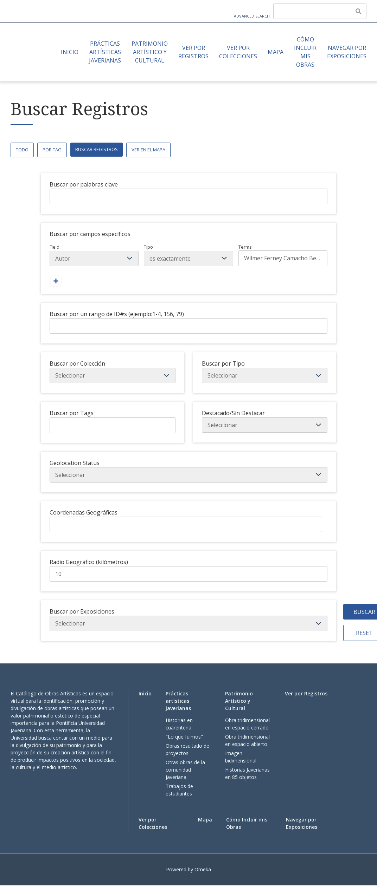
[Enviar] (358, 11)
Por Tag (52, 149)
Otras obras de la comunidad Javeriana (185, 769)
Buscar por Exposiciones (82, 611)
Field (94, 255)
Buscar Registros (96, 149)
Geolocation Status (75, 463)
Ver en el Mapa (148, 149)
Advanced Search (252, 16)
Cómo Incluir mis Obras (305, 51)
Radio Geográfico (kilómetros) (89, 562)
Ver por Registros (193, 52)
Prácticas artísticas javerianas (105, 52)
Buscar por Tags (72, 413)
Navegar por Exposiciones (346, 52)
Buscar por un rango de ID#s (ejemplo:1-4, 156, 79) (117, 314)
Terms (282, 255)
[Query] (319, 11)
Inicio (69, 52)
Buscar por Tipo (223, 363)
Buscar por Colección (77, 363)
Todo (22, 149)
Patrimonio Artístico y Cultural (150, 52)
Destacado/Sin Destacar (233, 413)
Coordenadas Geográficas (83, 512)
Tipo (188, 255)
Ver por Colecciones (238, 52)
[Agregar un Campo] (56, 281)
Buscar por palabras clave (84, 184)
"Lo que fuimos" (184, 736)
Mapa (275, 52)
